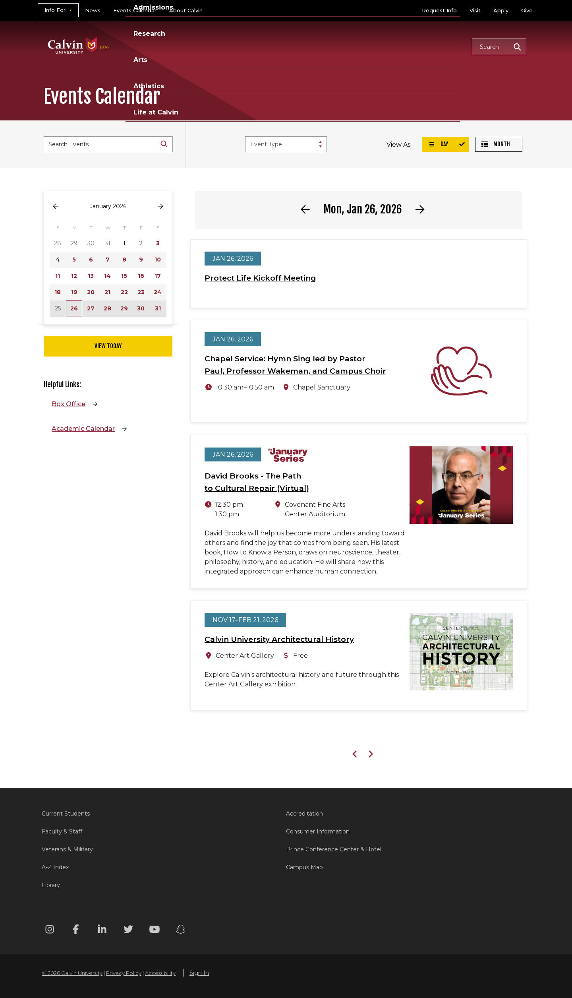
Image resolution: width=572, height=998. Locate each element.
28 (107, 308)
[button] (499, 47)
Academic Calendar (83, 428)
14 (107, 275)
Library (51, 885)
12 (74, 275)
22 (124, 292)
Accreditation (304, 813)
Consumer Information (318, 831)
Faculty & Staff (62, 831)
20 (91, 292)
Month (495, 144)
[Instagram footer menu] (50, 930)
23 (141, 292)
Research (307, 46)
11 (57, 275)
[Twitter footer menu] (128, 930)
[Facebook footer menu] (76, 930)
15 (124, 275)
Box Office (68, 404)
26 (74, 308)
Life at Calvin (437, 46)
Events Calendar (135, 10)
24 (158, 292)
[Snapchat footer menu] (181, 930)
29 (124, 308)
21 (107, 292)
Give (527, 10)
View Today (108, 346)
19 (74, 292)
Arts (346, 46)
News (92, 10)
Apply (500, 10)
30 (141, 308)
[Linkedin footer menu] (102, 930)
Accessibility (160, 973)
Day (438, 144)
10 (158, 259)
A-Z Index (55, 867)
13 (91, 275)
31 (158, 308)
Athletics (384, 46)
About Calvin (186, 10)
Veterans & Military (67, 849)
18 (57, 292)
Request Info (439, 10)
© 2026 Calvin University (72, 973)
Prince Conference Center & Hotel (333, 849)
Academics (201, 46)
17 (158, 275)
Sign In (199, 973)
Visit (475, 10)
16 (141, 275)
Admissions (255, 46)
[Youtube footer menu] (154, 930)
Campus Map (304, 867)
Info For (55, 10)
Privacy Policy (123, 973)
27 (91, 308)
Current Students (66, 813)
